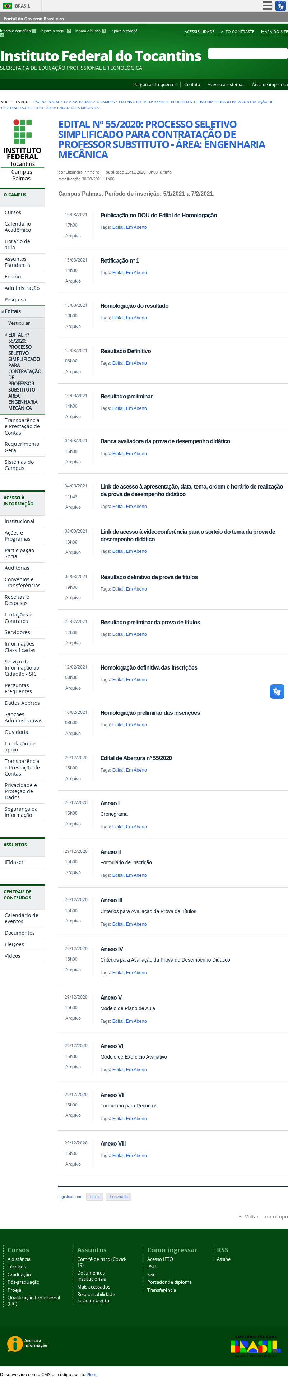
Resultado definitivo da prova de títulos (149, 577)
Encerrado (118, 1196)
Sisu (151, 1275)
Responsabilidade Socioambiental (96, 1297)
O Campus (106, 101)
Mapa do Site (274, 31)
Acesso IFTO (160, 1259)
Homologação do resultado (134, 305)
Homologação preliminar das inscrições (150, 712)
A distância (19, 1259)
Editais (125, 101)
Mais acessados (93, 1287)
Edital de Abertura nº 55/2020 (136, 758)
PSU (151, 1267)
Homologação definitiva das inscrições (148, 667)
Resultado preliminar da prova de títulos (150, 622)
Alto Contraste (237, 31)
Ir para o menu (56, 31)
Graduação (19, 1275)
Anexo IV (111, 949)
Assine (224, 1259)
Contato (192, 84)
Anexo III (111, 900)
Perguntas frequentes (155, 84)
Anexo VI (111, 1046)
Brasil (22, 6)
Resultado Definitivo (125, 351)
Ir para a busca (91, 31)
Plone (92, 1374)
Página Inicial (46, 101)
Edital (118, 227)
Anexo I (109, 803)
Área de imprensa (270, 84)
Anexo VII (112, 1095)
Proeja (14, 1290)
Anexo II (110, 851)
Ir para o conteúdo (19, 31)
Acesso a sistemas (226, 84)
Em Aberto (136, 227)
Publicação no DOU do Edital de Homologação (158, 215)
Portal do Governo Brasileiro (34, 19)
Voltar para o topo (266, 1216)
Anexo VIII (112, 1143)
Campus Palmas (78, 101)
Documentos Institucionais (91, 1276)
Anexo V (110, 997)
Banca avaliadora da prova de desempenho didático (165, 441)
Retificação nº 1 (119, 260)
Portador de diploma (169, 1282)
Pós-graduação (24, 1282)
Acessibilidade (199, 31)
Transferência (161, 1290)
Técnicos (17, 1267)
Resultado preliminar (126, 396)
